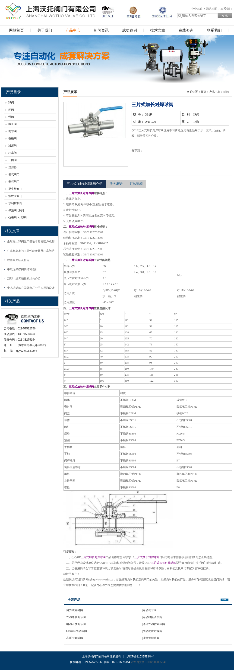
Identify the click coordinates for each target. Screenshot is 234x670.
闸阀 (11, 109)
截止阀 (12, 124)
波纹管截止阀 (151, 638)
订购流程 (136, 184)
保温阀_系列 (16, 210)
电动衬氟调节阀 (152, 617)
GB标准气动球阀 (76, 631)
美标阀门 (13, 181)
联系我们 (226, 8)
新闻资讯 (101, 30)
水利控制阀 (15, 203)
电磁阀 (12, 138)
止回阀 (12, 160)
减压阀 (12, 145)
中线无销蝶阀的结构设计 (22, 269)
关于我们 (44, 30)
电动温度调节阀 (76, 624)
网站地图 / (212, 8)
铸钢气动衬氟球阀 (154, 624)
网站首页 (16, 30)
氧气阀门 (13, 174)
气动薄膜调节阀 (76, 617)
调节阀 (12, 131)
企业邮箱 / (198, 8)
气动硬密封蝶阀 (152, 631)
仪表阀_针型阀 (17, 217)
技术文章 (157, 30)
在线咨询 (186, 30)
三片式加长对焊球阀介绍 (84, 184)
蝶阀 (11, 117)
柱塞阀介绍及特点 (18, 260)
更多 (224, 600)
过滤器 (12, 167)
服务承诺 (116, 184)
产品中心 (73, 30)
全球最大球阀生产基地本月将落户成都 (30, 241)
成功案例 (129, 30)
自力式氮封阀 (74, 610)
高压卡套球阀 (74, 638)
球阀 (11, 102)
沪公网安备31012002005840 (148, 662)
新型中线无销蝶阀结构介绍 (24, 278)
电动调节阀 (150, 610)
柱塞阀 (12, 153)
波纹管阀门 (15, 196)
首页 (203, 91)
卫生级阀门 (15, 188)
